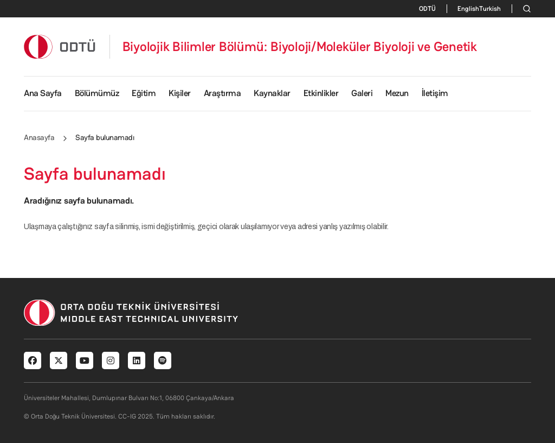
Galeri (361, 93)
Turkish (490, 8)
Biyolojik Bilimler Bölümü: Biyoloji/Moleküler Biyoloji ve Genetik (299, 46)
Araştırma (222, 93)
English (468, 8)
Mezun (397, 93)
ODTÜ (427, 8)
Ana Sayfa (43, 93)
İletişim (435, 93)
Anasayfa (39, 137)
